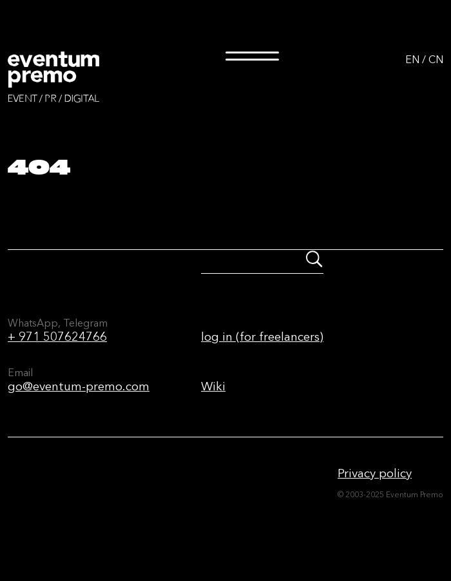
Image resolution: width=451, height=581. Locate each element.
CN (435, 59)
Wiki (213, 386)
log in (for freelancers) (262, 336)
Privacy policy (375, 473)
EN (412, 59)
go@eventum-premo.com (78, 386)
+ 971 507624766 (57, 336)
